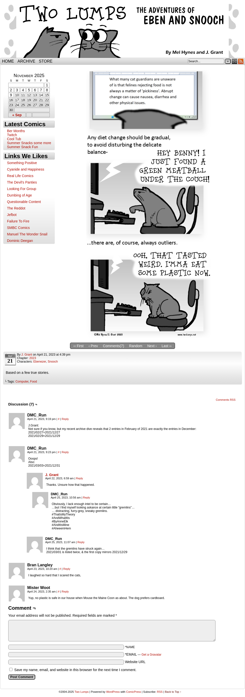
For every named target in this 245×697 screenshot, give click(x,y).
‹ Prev (93, 346)
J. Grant (26, 354)
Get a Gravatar (151, 654)
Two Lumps (122, 30)
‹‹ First (79, 346)
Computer (22, 381)
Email (235, 61)
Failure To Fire (18, 221)
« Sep (17, 115)
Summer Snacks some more (29, 143)
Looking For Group (21, 189)
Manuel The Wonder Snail (27, 234)
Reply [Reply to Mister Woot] (65, 591)
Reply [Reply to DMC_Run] (65, 418)
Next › (151, 346)
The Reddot (16, 208)
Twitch (12, 135)
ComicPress (133, 691)
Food (33, 381)
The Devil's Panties (22, 182)
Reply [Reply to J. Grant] (79, 478)
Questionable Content (24, 202)
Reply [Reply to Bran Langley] (66, 568)
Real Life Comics (20, 176)
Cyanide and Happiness (25, 169)
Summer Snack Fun (22, 147)
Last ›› (167, 346)
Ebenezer (39, 361)
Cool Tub (14, 139)
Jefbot (11, 215)
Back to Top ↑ (173, 691)
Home (8, 61)
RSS (241, 61)
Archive (26, 61)
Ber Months (16, 131)
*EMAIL (143, 654)
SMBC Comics (18, 228)
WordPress (113, 691)
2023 (32, 358)
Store (45, 61)
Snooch (53, 361)
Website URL (135, 662)
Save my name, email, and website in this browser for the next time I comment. (75, 670)
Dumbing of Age (19, 195)
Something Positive (22, 163)
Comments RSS (226, 399)
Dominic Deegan (20, 241)
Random (135, 346)
